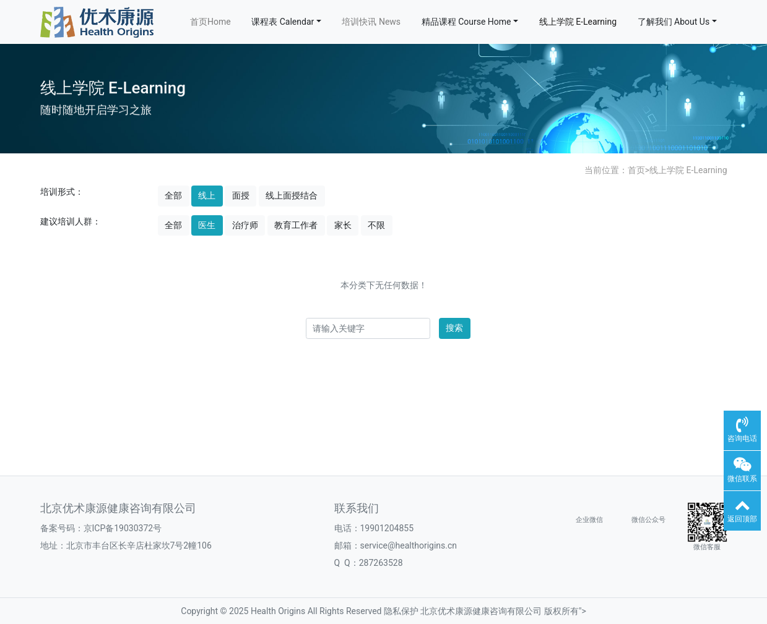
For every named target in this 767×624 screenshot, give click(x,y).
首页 (636, 170)
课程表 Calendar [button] (282, 22)
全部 (173, 195)
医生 (206, 225)
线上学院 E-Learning (578, 22)
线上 (206, 195)
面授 (240, 195)
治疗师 (245, 225)
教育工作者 (296, 225)
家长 (343, 225)
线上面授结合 (292, 195)
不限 (376, 225)
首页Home (210, 22)
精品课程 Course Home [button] (466, 22)
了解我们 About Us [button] (674, 22)
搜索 (454, 328)
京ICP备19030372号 (123, 528)
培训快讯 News (371, 22)
